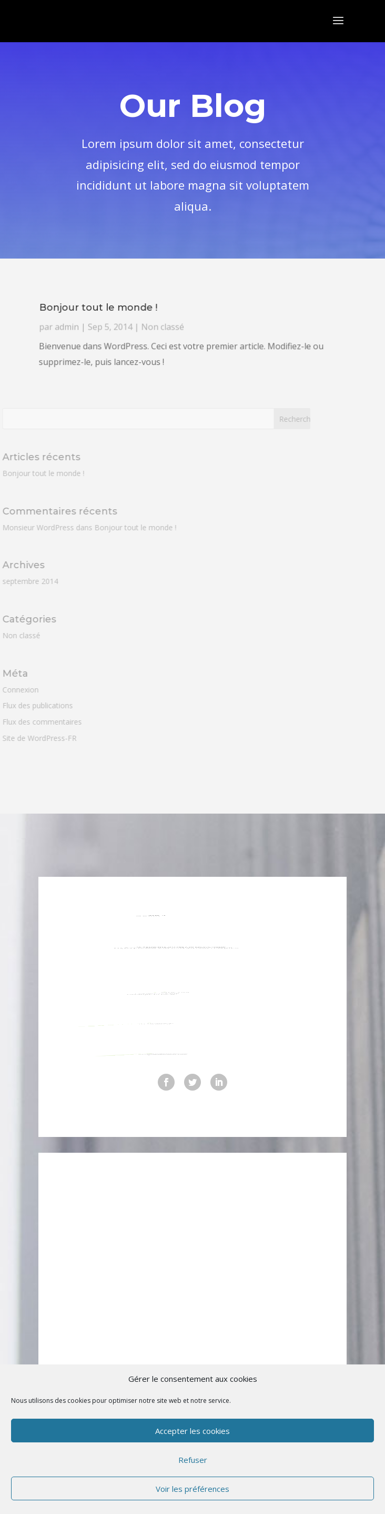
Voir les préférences (192, 1488)
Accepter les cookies (192, 1431)
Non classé (170, 343)
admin (97, 343)
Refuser (192, 1459)
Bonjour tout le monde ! (125, 333)
